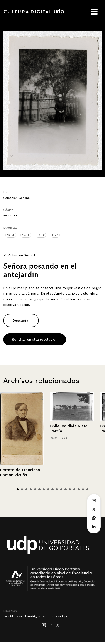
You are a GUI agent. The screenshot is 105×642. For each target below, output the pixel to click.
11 (61, 489)
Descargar (21, 320)
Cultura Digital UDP (33, 14)
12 (65, 489)
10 (57, 489)
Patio (41, 234)
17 (87, 489)
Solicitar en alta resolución (34, 339)
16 (83, 489)
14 (74, 489)
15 (79, 489)
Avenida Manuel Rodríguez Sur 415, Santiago (35, 616)
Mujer (26, 234)
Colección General (16, 198)
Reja (55, 234)
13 (70, 489)
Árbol (11, 234)
